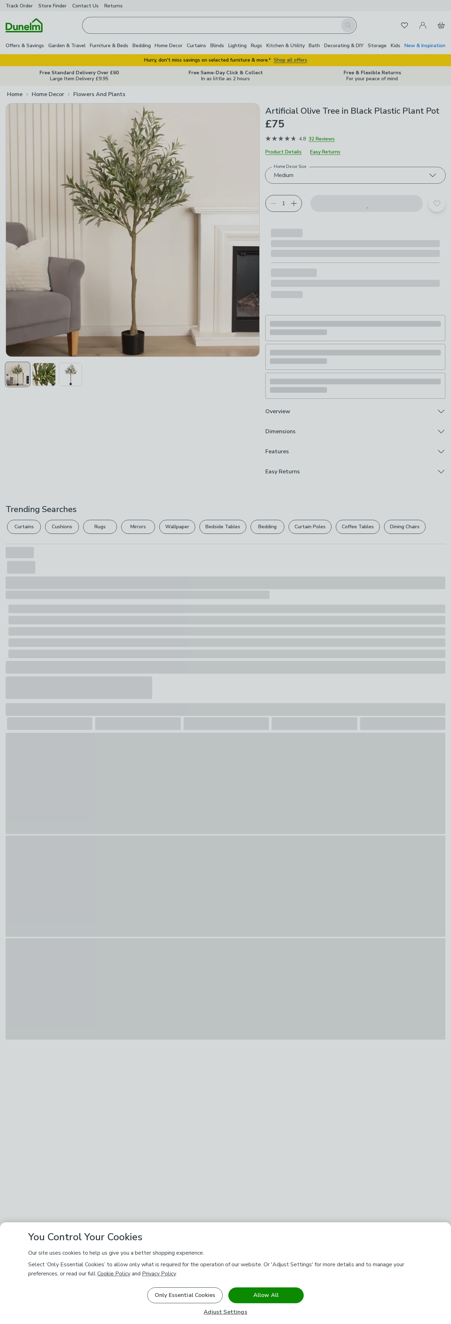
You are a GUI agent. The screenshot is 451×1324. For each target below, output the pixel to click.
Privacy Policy (159, 1274)
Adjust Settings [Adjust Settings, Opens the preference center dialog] (225, 1312)
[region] (225, 1273)
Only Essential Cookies (185, 1295)
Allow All (266, 1295)
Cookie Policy (113, 1274)
